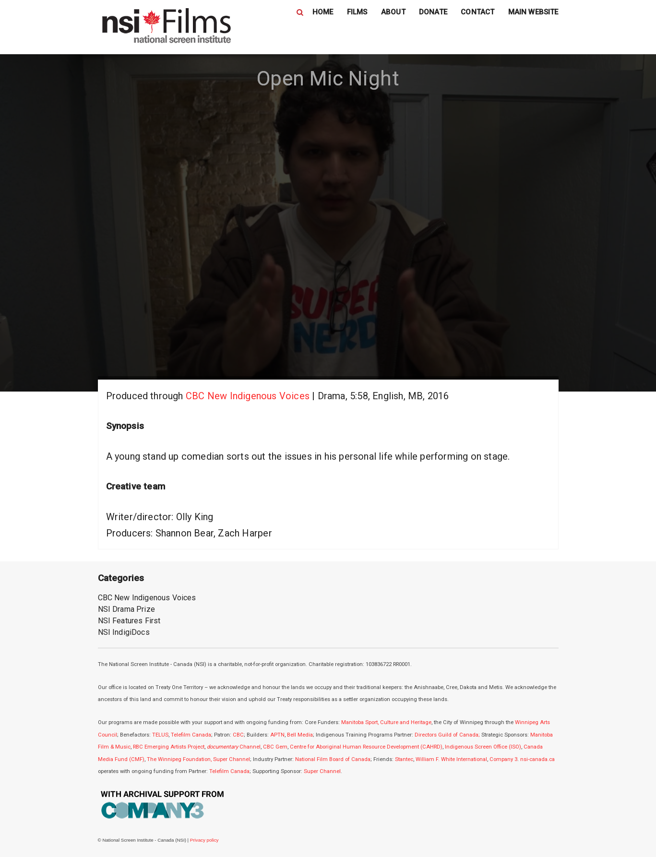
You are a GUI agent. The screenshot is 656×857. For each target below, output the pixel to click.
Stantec (404, 759)
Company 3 (503, 759)
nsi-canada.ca (537, 759)
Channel (234, 747)
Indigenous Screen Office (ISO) (483, 747)
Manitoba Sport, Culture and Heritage (386, 722)
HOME (323, 12)
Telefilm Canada (191, 735)
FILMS (357, 12)
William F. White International (451, 759)
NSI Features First (129, 620)
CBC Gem (275, 747)
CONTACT (477, 12)
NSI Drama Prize (126, 609)
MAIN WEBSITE (533, 12)
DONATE (433, 12)
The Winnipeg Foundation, (180, 759)
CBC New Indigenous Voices (248, 396)
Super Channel (231, 759)
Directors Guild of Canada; (447, 735)
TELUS (160, 735)
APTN (277, 735)
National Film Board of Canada (332, 759)
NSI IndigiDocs (124, 632)
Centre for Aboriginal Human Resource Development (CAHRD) (366, 747)
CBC (238, 735)
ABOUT (393, 12)
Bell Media (300, 735)
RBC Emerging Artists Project (168, 747)
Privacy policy (204, 840)
